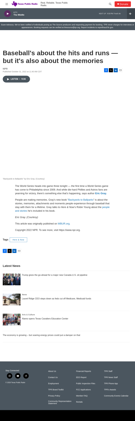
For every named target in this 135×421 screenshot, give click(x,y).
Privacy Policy (54, 396)
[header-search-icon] (110, 4)
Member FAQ (81, 396)
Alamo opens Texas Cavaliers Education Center (45, 318)
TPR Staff (108, 371)
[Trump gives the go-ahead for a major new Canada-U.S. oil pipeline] (12, 279)
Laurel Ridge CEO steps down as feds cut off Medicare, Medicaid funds (56, 298)
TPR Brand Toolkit (56, 390)
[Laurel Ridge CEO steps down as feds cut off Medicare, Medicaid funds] (12, 299)
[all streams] (131, 13)
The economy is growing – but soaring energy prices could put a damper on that (41, 335)
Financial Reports (83, 371)
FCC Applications (83, 390)
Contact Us (53, 377)
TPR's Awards (110, 390)
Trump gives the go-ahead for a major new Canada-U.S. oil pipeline (54, 275)
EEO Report (81, 377)
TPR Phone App (111, 384)
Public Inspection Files (85, 384)
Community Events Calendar (116, 396)
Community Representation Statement (59, 402)
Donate (124, 4)
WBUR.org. (64, 223)
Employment (53, 384)
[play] (7, 13)
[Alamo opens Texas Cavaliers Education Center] (12, 319)
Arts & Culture (28, 315)
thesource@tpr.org (72, 27)
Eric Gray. (101, 193)
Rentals (79, 402)
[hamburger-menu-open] (6, 4)
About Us (52, 371)
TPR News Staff (111, 377)
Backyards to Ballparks (80, 199)
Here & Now (18, 240)
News (24, 294)
